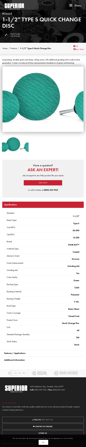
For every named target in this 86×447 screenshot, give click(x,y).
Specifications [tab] (10, 204)
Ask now (43, 182)
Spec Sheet (79, 49)
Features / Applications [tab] (14, 353)
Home (5, 48)
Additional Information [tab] (14, 360)
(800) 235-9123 (51, 190)
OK (43, 442)
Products (13, 48)
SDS (76, 46)
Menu (75, 5)
